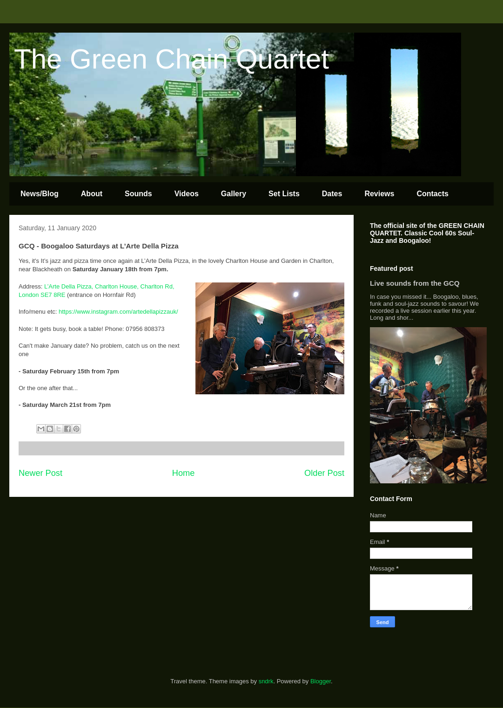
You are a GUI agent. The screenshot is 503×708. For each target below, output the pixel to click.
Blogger (320, 681)
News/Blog (39, 194)
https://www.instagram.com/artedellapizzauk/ (119, 311)
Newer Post (40, 473)
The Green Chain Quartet (171, 59)
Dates (332, 194)
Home (183, 473)
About (91, 194)
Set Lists (284, 194)
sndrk (266, 681)
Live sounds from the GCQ (415, 283)
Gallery (233, 194)
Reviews (379, 194)
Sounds (138, 194)
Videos (186, 194)
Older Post (324, 473)
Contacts (432, 194)
